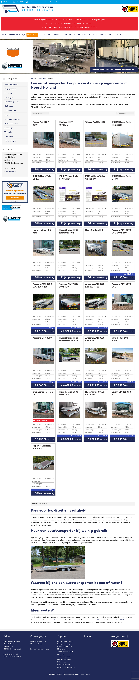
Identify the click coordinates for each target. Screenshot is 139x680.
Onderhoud (69, 35)
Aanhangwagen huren (65, 641)
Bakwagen (8, 98)
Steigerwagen (10, 141)
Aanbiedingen (100, 35)
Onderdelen (84, 35)
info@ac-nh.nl (11, 172)
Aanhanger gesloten (64, 657)
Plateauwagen (10, 93)
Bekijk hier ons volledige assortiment (113, 70)
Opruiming (32, 35)
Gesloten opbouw (11, 102)
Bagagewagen (10, 89)
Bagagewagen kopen (64, 644)
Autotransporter (11, 84)
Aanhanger (8, 128)
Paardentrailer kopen (64, 646)
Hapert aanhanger (63, 664)
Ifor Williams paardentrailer (66, 667)
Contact (121, 35)
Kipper (7, 115)
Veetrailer (8, 132)
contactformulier (55, 620)
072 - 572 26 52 (120, 620)
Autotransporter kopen (65, 651)
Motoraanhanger (11, 123)
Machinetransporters (64, 659)
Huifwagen (8, 106)
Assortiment (15, 35)
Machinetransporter (12, 119)
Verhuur (57, 35)
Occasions (45, 35)
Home (3, 35)
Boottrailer (8, 137)
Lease (112, 35)
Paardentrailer (10, 111)
